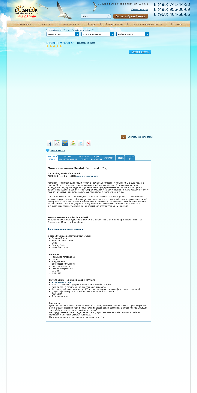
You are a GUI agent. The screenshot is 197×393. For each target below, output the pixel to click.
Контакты (176, 24)
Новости (45, 24)
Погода (92, 24)
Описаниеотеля (52, 157)
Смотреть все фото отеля (136, 137)
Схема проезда (139, 9)
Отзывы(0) (130, 157)
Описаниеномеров (84, 157)
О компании (24, 24)
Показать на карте (86, 43)
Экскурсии (109, 158)
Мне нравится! (58, 150)
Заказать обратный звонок (130, 16)
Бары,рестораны (96, 157)
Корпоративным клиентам (147, 24)
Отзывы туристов (69, 24)
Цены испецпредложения (68, 157)
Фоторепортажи (114, 24)
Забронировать (140, 52)
